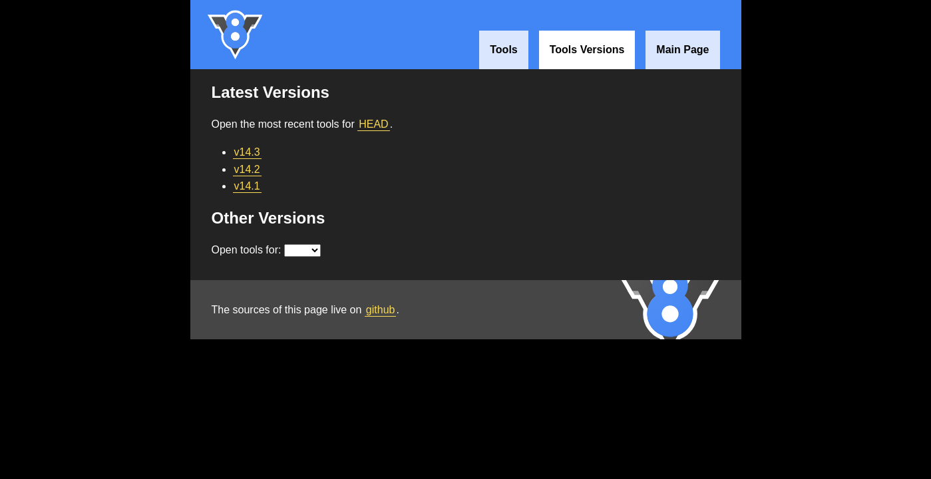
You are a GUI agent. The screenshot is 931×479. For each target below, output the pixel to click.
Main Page (682, 49)
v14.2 (247, 169)
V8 (235, 34)
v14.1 (247, 186)
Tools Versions (587, 49)
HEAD (373, 124)
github (380, 309)
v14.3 (247, 152)
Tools (503, 49)
